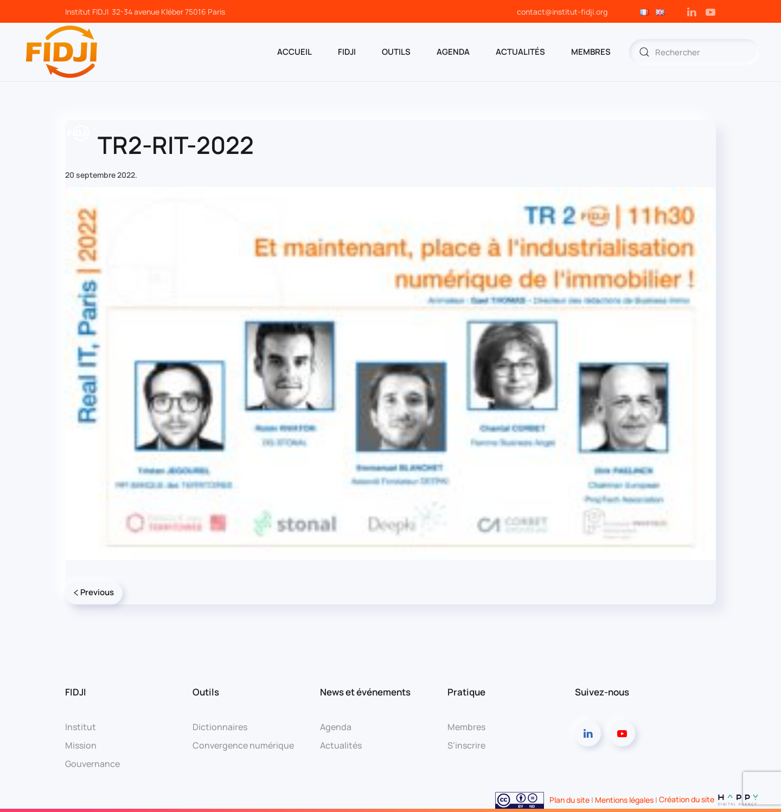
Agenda (335, 727)
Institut (80, 727)
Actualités (520, 51)
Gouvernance (92, 764)
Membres (466, 727)
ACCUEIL (294, 51)
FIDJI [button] (347, 51)
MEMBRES (591, 51)
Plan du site (569, 799)
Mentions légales (624, 799)
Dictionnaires (220, 727)
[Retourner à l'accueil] (62, 52)
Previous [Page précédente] (94, 592)
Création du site (709, 799)
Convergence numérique (243, 745)
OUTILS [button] (396, 51)
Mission (81, 745)
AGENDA (453, 51)
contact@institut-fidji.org (562, 12)
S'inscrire (466, 745)
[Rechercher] (694, 52)
